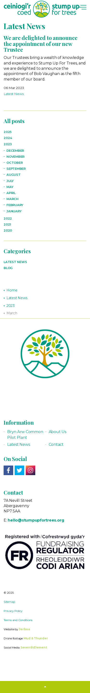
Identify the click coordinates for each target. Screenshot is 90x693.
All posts (14, 121)
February (14, 205)
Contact (56, 444)
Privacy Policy (13, 611)
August (13, 174)
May (9, 187)
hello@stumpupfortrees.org (36, 520)
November (15, 156)
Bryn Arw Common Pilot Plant (25, 434)
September (16, 168)
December (15, 150)
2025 (8, 132)
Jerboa (24, 629)
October (14, 162)
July (10, 181)
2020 (8, 230)
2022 (8, 218)
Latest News (14, 94)
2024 (8, 138)
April (11, 193)
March (12, 199)
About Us (57, 431)
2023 (8, 144)
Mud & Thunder (36, 638)
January (13, 211)
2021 (7, 224)
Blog (8, 268)
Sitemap (9, 602)
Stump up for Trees (41, 9)
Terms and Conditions (18, 620)
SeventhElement (33, 647)
